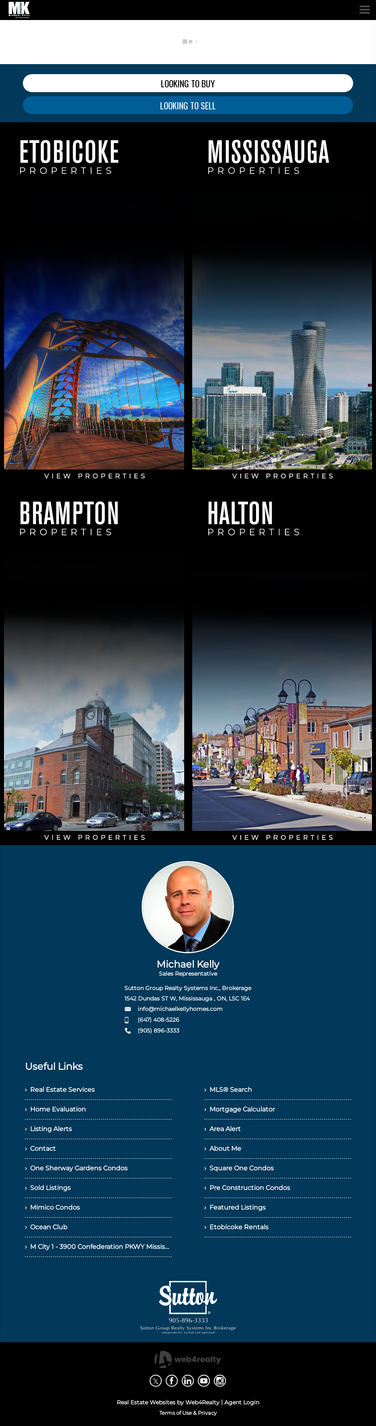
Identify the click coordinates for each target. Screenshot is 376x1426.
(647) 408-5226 (158, 1019)
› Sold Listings (48, 1188)
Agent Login (241, 1402)
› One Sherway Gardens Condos (76, 1168)
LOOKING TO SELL (188, 105)
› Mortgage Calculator (239, 1109)
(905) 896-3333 (158, 1030)
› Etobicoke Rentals (236, 1227)
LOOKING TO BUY (188, 83)
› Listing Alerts (48, 1129)
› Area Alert (222, 1129)
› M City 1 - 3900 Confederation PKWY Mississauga (98, 1247)
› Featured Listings (235, 1207)
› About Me (222, 1148)
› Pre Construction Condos (247, 1188)
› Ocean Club (46, 1227)
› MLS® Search (228, 1089)
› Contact (40, 1148)
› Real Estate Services (60, 1089)
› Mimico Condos (52, 1207)
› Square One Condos (239, 1168)
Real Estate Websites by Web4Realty (168, 1402)
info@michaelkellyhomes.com (180, 1009)
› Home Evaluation (55, 1109)
